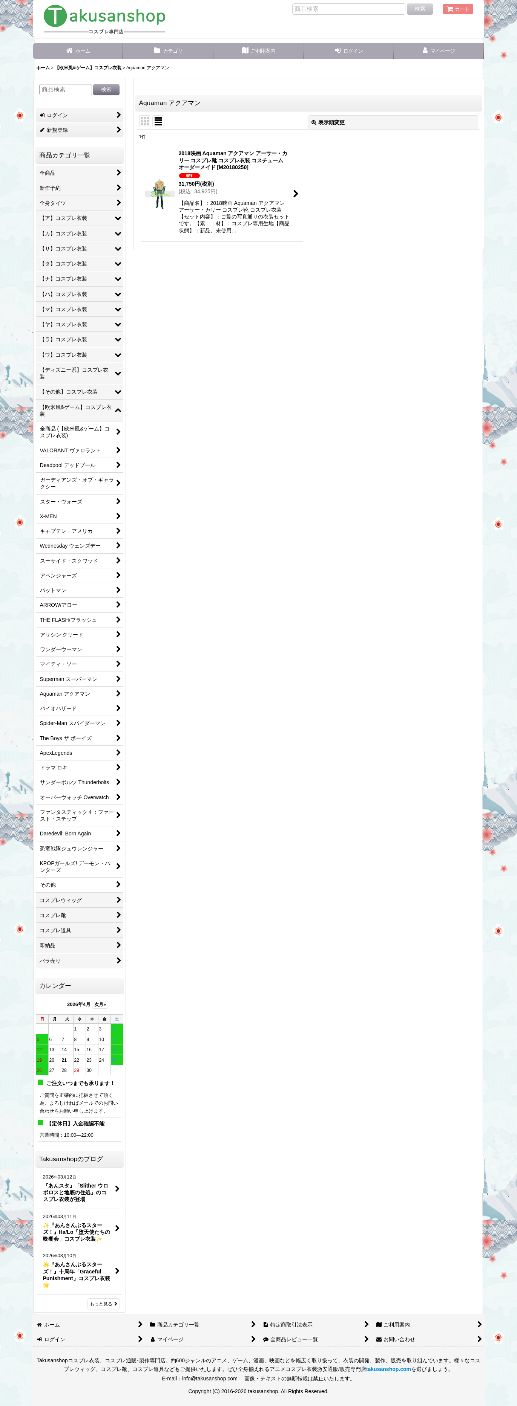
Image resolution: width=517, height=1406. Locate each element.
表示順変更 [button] (328, 122)
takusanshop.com (388, 1369)
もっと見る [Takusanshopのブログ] (104, 1304)
